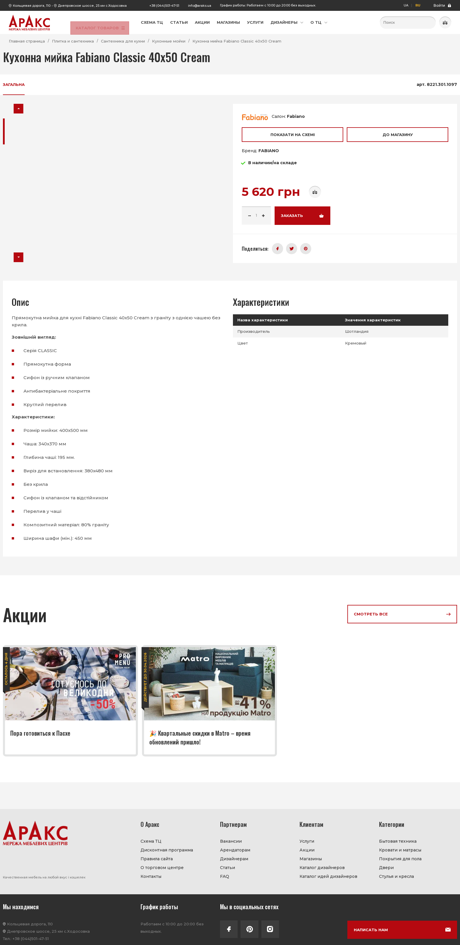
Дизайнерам (234, 858)
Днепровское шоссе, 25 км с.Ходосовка (92, 6)
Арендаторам (235, 850)
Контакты (151, 876)
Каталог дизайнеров (322, 867)
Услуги (255, 22)
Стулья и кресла (396, 876)
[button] (18, 108)
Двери (386, 867)
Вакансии (231, 841)
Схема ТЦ (152, 22)
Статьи (179, 22)
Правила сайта (157, 858)
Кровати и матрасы (400, 850)
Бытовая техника (398, 841)
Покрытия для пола (400, 858)
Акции (202, 22)
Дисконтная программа (167, 850)
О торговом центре (162, 867)
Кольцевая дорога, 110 (31, 6)
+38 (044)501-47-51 (164, 6)
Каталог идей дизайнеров (328, 876)
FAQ (224, 876)
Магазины (228, 22)
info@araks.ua (199, 6)
